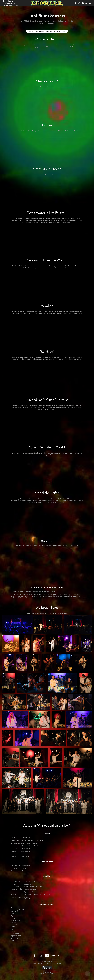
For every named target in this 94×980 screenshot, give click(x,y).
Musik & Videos (8, 5)
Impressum (47, 972)
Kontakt (18, 5)
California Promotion (54, 963)
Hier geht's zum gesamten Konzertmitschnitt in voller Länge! (47, 31)
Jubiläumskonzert (10, 3)
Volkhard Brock (38, 963)
